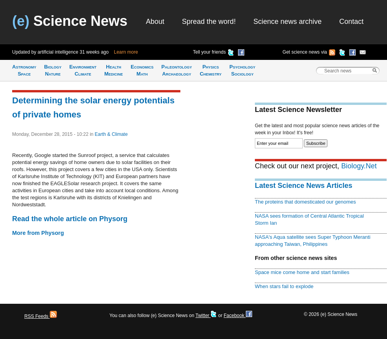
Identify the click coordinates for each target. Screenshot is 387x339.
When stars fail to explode (284, 286)
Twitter (206, 315)
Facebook (237, 315)
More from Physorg (38, 233)
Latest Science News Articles (303, 185)
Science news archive (287, 21)
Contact (351, 21)
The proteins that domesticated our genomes (305, 202)
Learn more (126, 52)
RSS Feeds (40, 316)
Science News (69, 21)
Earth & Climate (111, 134)
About (155, 21)
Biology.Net (359, 166)
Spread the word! (209, 21)
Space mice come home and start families (302, 272)
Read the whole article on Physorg (69, 219)
